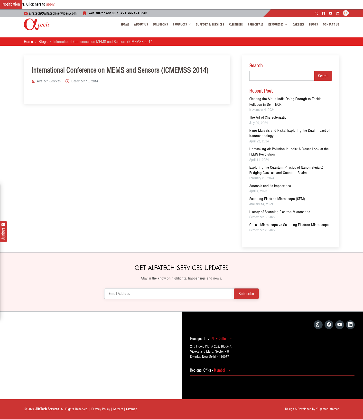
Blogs (313, 24)
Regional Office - (211, 370)
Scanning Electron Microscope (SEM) (277, 198)
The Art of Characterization (269, 117)
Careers (298, 24)
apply (53, 4)
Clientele (236, 24)
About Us (141, 24)
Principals (255, 24)
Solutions (160, 24)
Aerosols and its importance (270, 185)
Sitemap (131, 409)
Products (182, 24)
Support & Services (210, 24)
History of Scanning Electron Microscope (279, 212)
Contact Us (331, 24)
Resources (278, 24)
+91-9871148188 (102, 13)
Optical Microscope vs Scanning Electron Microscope (289, 224)
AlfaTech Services (49, 81)
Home (125, 24)
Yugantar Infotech (327, 409)
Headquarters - (211, 338)
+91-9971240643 (134, 13)
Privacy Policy (100, 409)
